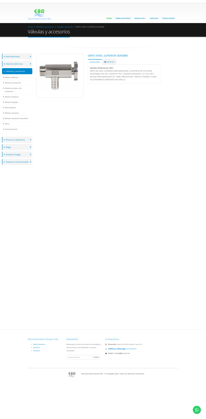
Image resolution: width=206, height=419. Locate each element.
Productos (140, 18)
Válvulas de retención (13, 83)
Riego (7, 147)
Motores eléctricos (13, 63)
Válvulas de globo (11, 102)
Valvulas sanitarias (65, 27)
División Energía (12, 154)
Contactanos (168, 18)
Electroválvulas (10, 107)
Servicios (154, 18)
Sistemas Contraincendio (16, 161)
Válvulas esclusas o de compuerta (13, 90)
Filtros (7, 124)
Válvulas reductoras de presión (17, 118)
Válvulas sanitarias (12, 113)
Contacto (36, 351)
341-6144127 (122, 349)
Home (109, 18)
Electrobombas (12, 56)
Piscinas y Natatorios (14, 139)
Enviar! (96, 357)
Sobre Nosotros (123, 18)
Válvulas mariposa (12, 97)
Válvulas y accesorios (45, 27)
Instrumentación (11, 129)
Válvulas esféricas (11, 77)
